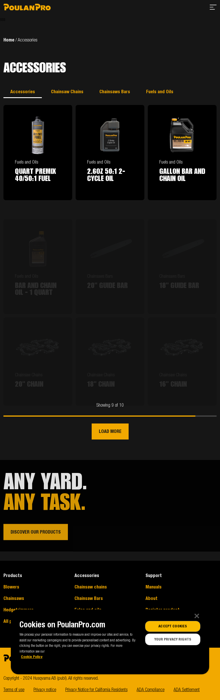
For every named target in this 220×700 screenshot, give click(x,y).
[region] (110, 641)
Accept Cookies (172, 626)
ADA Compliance (150, 689)
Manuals (154, 587)
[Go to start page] (27, 8)
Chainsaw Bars (88, 598)
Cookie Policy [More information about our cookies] (31, 657)
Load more (110, 431)
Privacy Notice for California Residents (96, 689)
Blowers (11, 587)
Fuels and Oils (159, 92)
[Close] (197, 616)
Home (8, 40)
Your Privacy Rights (172, 639)
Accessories (22, 92)
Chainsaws (13, 598)
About (152, 598)
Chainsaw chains (90, 587)
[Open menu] (213, 8)
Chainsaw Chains (67, 92)
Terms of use (13, 689)
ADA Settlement (187, 689)
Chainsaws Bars (114, 92)
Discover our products (36, 538)
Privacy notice (45, 689)
